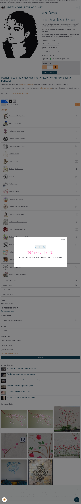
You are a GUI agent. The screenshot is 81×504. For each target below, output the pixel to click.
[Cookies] (4, 499)
